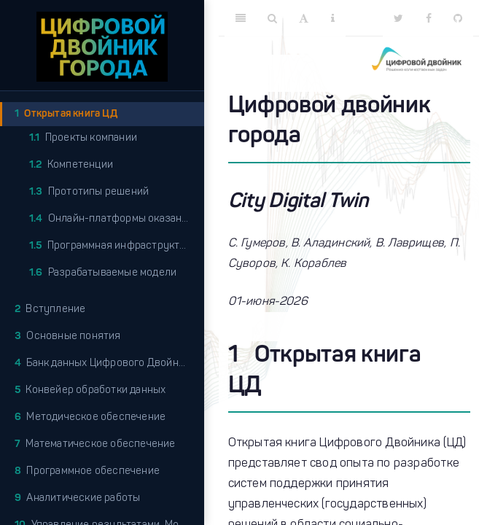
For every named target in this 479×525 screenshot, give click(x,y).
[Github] (458, 18)
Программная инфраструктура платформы (116, 246)
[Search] (272, 18)
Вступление (50, 309)
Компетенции (71, 165)
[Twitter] (398, 18)
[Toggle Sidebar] (241, 18)
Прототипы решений (89, 192)
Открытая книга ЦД (66, 114)
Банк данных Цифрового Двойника (105, 363)
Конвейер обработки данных (90, 390)
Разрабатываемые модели (102, 273)
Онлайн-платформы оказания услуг (116, 219)
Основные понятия (68, 336)
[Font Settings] (303, 18)
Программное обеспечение (87, 471)
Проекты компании (83, 138)
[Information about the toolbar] (333, 18)
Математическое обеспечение (95, 444)
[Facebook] (429, 18)
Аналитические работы (77, 498)
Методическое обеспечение (90, 417)
